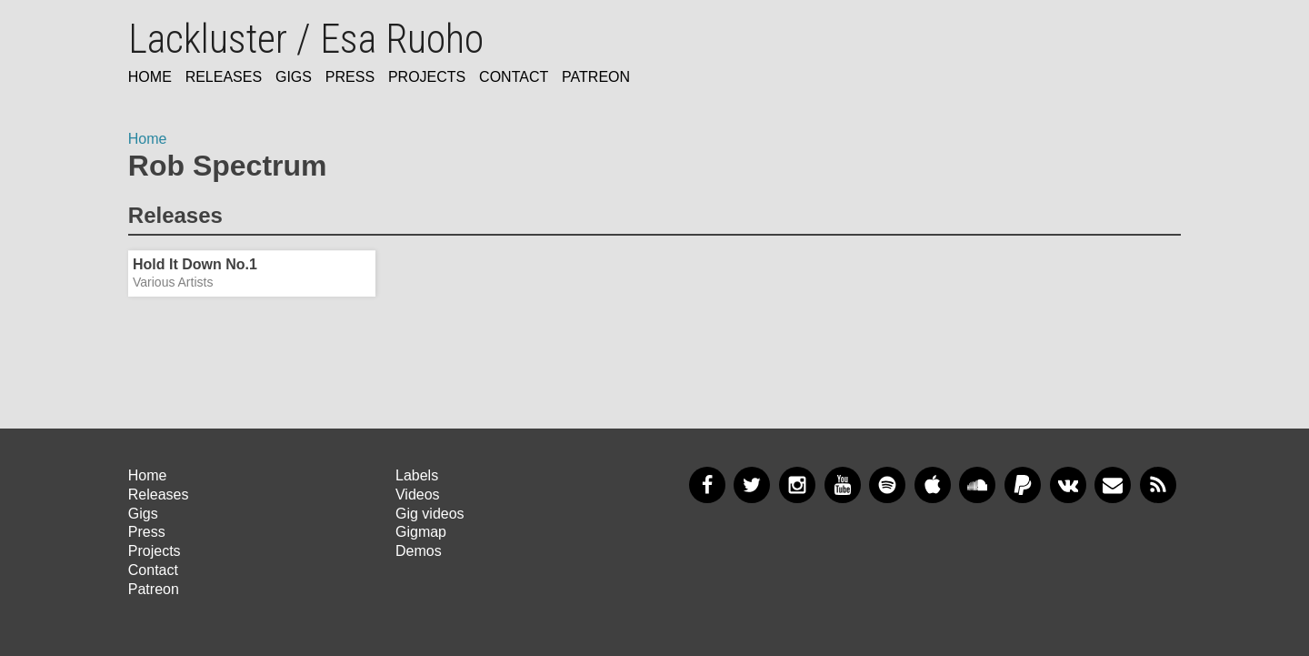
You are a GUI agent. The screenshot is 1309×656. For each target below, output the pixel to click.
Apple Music (932, 485)
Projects (426, 77)
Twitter (752, 485)
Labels (416, 475)
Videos (417, 494)
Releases (223, 77)
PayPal (1022, 485)
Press (350, 77)
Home (150, 77)
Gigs (293, 77)
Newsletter (1112, 485)
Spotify (887, 485)
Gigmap (420, 532)
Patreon (596, 77)
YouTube (842, 485)
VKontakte (1068, 485)
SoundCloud (977, 485)
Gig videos (430, 513)
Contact (513, 77)
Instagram (797, 485)
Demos (418, 551)
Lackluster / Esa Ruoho (306, 39)
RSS (1158, 485)
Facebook (707, 485)
